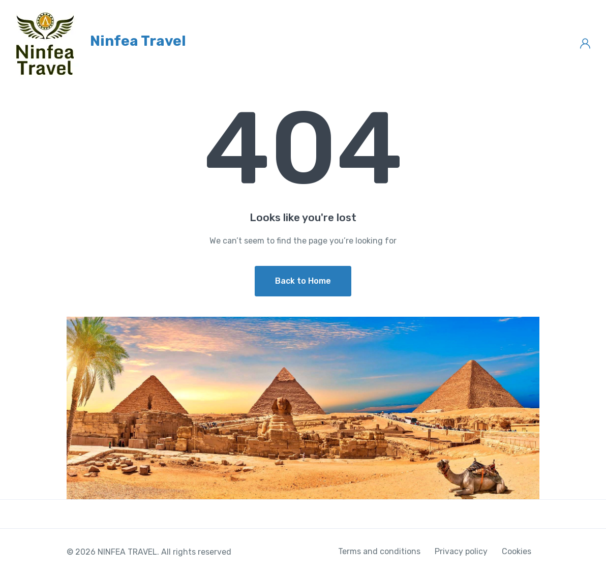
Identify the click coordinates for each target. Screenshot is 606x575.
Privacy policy (461, 551)
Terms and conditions (379, 551)
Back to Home (303, 281)
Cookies (516, 551)
